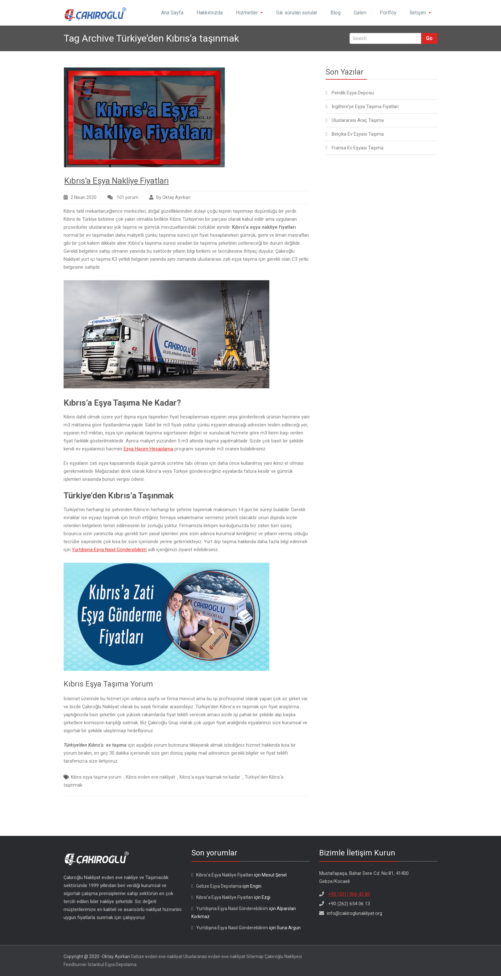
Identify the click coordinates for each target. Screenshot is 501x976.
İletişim (420, 13)
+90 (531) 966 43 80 (349, 894)
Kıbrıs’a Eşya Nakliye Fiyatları (116, 181)
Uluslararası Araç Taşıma (358, 120)
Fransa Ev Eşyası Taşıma (357, 148)
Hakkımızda (210, 13)
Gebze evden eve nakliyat (156, 956)
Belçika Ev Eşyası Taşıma (358, 134)
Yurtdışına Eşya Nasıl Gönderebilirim (109, 549)
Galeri (360, 13)
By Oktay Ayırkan (173, 197)
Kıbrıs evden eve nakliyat (150, 777)
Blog (335, 13)
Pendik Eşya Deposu (353, 93)
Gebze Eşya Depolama (219, 886)
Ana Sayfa (172, 13)
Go (429, 38)
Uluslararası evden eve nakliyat (214, 956)
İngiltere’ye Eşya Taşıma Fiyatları (365, 106)
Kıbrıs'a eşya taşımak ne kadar (210, 777)
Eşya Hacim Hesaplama (148, 449)
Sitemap (255, 956)
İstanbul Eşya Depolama (112, 964)
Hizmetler (249, 13)
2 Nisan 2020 (83, 197)
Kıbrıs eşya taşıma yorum (96, 777)
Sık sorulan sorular (296, 13)
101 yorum (127, 197)
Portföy (388, 13)
